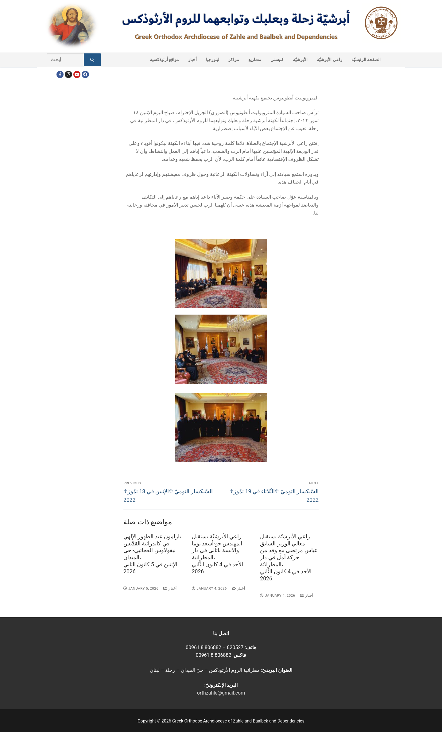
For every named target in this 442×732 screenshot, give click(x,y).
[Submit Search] (92, 59)
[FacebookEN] (85, 74)
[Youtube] (76, 74)
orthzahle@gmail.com (221, 693)
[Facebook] (60, 74)
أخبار (169, 588)
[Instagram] (68, 74)
